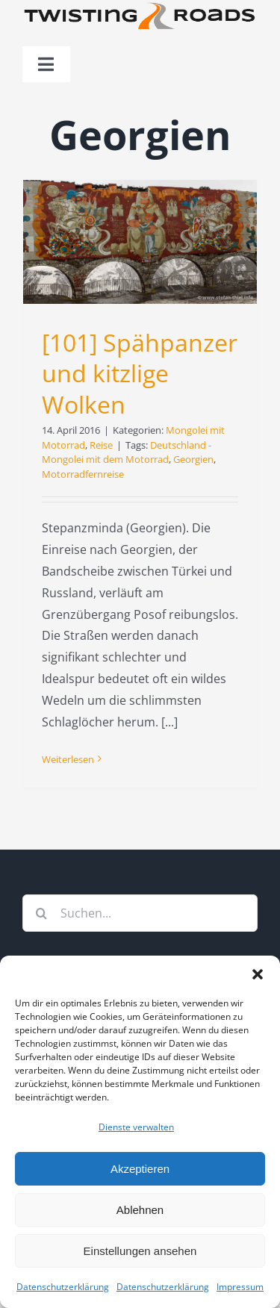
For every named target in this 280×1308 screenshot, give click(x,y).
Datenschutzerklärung (62, 1286)
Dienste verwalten (136, 1127)
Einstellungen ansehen (140, 1251)
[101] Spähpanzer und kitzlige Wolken (139, 373)
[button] (257, 974)
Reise (101, 445)
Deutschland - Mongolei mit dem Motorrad (126, 452)
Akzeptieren (140, 1168)
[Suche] (41, 913)
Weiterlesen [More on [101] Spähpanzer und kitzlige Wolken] (68, 759)
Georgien (193, 459)
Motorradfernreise (83, 474)
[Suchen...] (140, 913)
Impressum (240, 1286)
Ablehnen (140, 1209)
